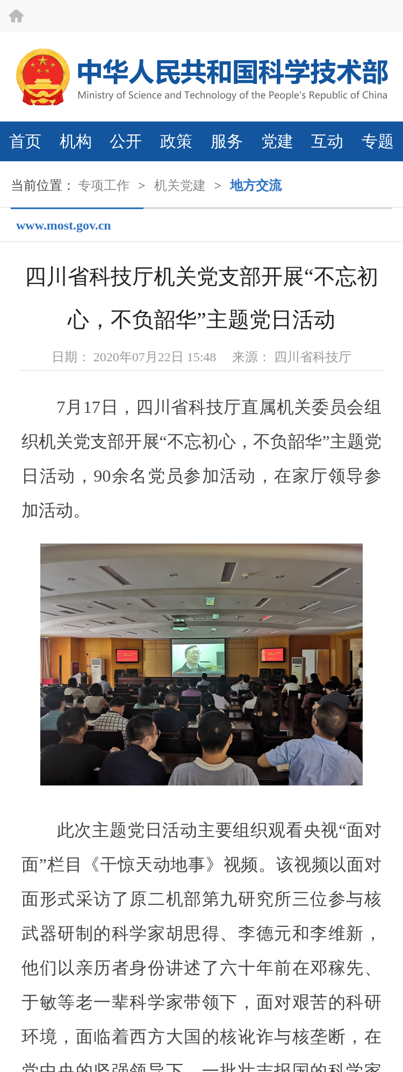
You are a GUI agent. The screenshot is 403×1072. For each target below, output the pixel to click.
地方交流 (256, 185)
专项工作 (103, 185)
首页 (25, 141)
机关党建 (180, 185)
